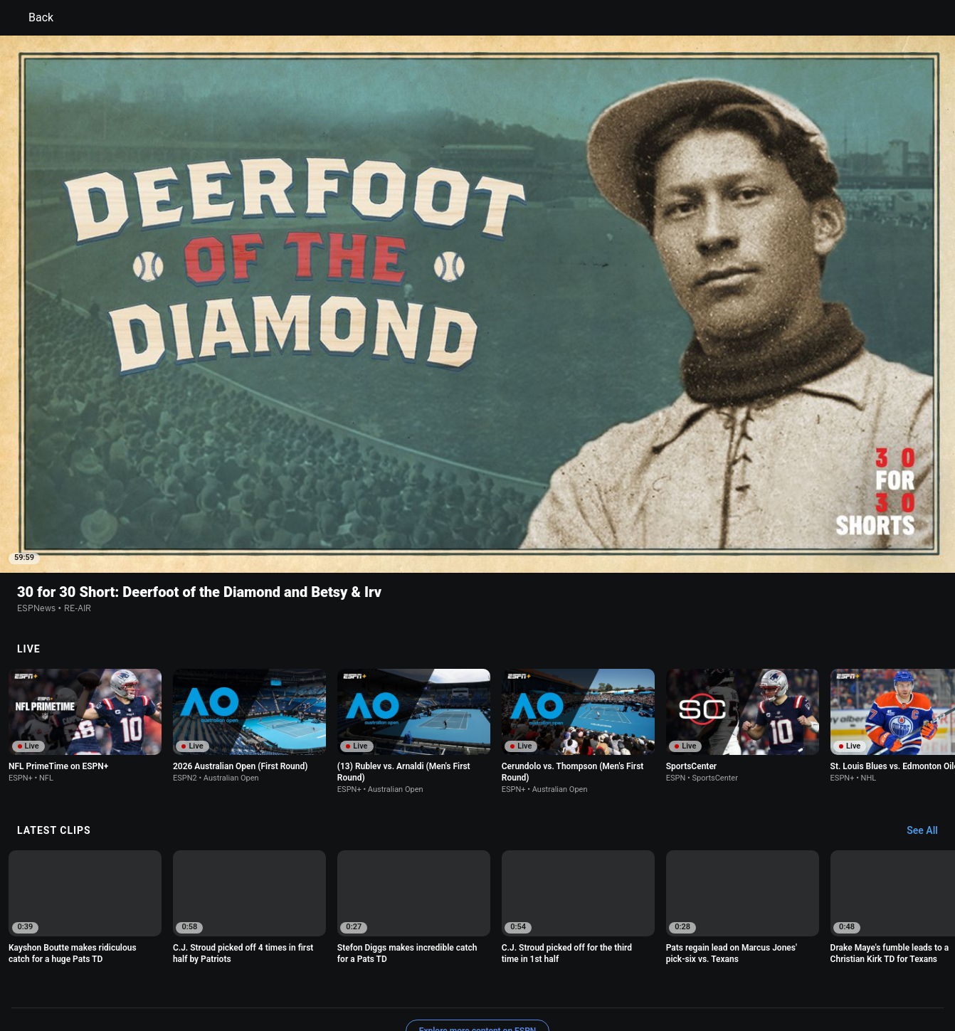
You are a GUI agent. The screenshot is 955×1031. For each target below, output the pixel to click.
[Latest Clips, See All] (929, 714)
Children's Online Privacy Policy (432, 963)
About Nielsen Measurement (654, 963)
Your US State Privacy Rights (297, 963)
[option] (85, 608)
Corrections (293, 976)
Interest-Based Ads (546, 963)
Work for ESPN (228, 976)
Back (32, 17)
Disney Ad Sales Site (144, 976)
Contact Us (844, 963)
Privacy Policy (197, 963)
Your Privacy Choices (766, 963)
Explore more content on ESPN (478, 914)
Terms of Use (130, 963)
